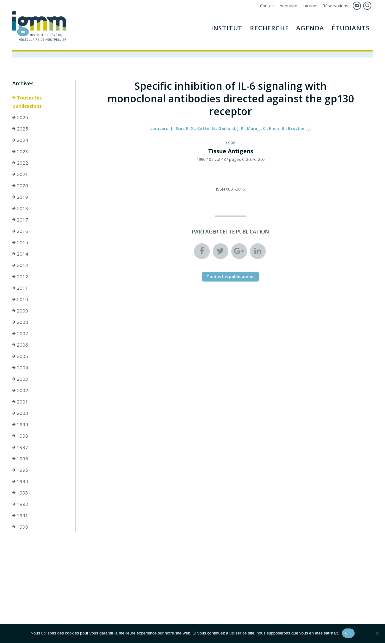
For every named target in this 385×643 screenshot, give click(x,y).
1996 (20, 458)
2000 (20, 413)
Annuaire (288, 6)
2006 (20, 345)
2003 (20, 379)
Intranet (310, 6)
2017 (20, 219)
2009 (20, 310)
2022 (20, 163)
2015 (20, 242)
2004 (20, 367)
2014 (20, 254)
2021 (20, 174)
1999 (20, 424)
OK (348, 633)
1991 (20, 515)
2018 (20, 208)
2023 (20, 151)
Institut (226, 28)
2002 (20, 390)
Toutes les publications (27, 101)
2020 (20, 185)
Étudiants (350, 28)
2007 (20, 333)
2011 (20, 288)
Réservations (335, 6)
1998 (20, 436)
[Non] (377, 633)
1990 (20, 527)
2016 (20, 231)
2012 (20, 276)
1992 (20, 504)
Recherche (269, 28)
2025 (20, 128)
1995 (20, 470)
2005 (20, 356)
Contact (267, 6)
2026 (20, 117)
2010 (20, 299)
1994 (20, 481)
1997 (20, 447)
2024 (20, 140)
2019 (20, 197)
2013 (20, 265)
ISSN (220, 189)
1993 (20, 492)
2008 (20, 322)
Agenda (310, 28)
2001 (20, 401)
